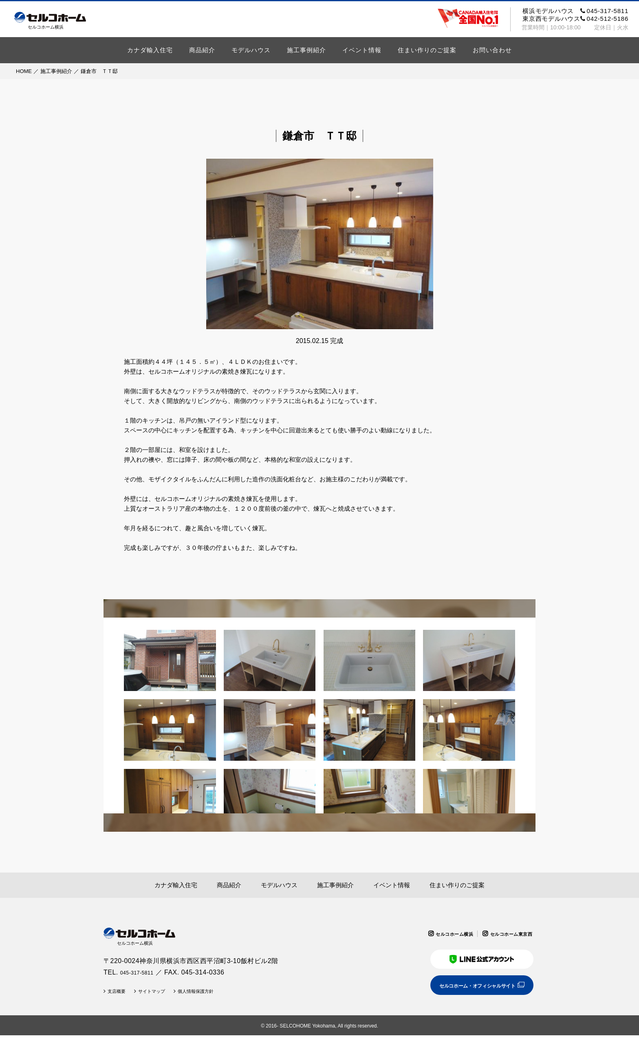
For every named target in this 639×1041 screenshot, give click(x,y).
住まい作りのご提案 (427, 50)
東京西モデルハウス (575, 18)
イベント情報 (361, 50)
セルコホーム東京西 (506, 933)
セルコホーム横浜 (438, 933)
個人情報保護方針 (214, 997)
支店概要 (119, 997)
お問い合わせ (492, 50)
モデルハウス (251, 50)
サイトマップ (161, 997)
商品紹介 (202, 50)
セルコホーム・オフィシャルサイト (467, 990)
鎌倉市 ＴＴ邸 (99, 71)
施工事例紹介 (306, 50)
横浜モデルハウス (575, 10)
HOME (24, 71)
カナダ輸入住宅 (150, 50)
